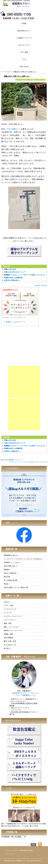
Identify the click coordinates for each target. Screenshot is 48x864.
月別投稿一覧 (7, 837)
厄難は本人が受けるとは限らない (17, 76)
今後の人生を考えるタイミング (14, 272)
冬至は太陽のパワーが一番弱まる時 (16, 587)
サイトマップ (9, 854)
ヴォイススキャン (10, 620)
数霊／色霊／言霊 (39, 79)
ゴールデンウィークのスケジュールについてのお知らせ (23, 559)
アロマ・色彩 (8, 605)
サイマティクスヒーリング (13, 616)
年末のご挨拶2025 (10, 573)
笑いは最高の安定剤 (11, 580)
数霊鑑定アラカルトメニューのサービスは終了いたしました (24, 275)
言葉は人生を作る (10, 269)
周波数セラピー (21, 861)
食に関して (7, 648)
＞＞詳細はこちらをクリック (13, 322)
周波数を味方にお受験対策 (13, 278)
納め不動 (7, 577)
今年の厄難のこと (14, 129)
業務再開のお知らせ (11, 555)
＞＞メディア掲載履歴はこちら (24, 695)
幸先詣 (6, 584)
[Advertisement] (24, 382)
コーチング (7, 613)
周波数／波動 (27, 79)
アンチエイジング (10, 609)
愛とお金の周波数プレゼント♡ (12, 460)
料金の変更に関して (11, 566)
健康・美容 (7, 623)
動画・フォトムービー (11, 627)
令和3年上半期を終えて (12, 280)
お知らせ (19, 79)
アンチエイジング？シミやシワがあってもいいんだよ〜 (28, 462)
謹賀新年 (7, 570)
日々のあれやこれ (10, 645)
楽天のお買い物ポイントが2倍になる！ (24, 799)
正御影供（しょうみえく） (13, 562)
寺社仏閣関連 (8, 638)
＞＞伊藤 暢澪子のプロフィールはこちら (24, 693)
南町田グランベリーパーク (13, 630)
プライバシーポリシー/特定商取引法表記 (19, 850)
